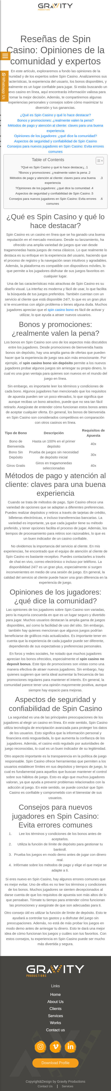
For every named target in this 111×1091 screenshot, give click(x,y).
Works (55, 1023)
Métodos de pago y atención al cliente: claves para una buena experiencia (53, 180)
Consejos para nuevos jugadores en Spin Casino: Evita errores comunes (52, 201)
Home (55, 994)
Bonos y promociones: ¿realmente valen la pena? (55, 120)
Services (55, 1016)
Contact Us (45, 1086)
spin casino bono (61, 310)
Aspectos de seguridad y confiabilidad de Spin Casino (55, 141)
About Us (55, 1002)
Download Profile (55, 1063)
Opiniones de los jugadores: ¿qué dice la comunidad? (55, 136)
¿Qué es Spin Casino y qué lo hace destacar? (55, 115)
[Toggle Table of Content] (97, 161)
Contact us (55, 1030)
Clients (55, 1008)
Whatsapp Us (4, 86)
